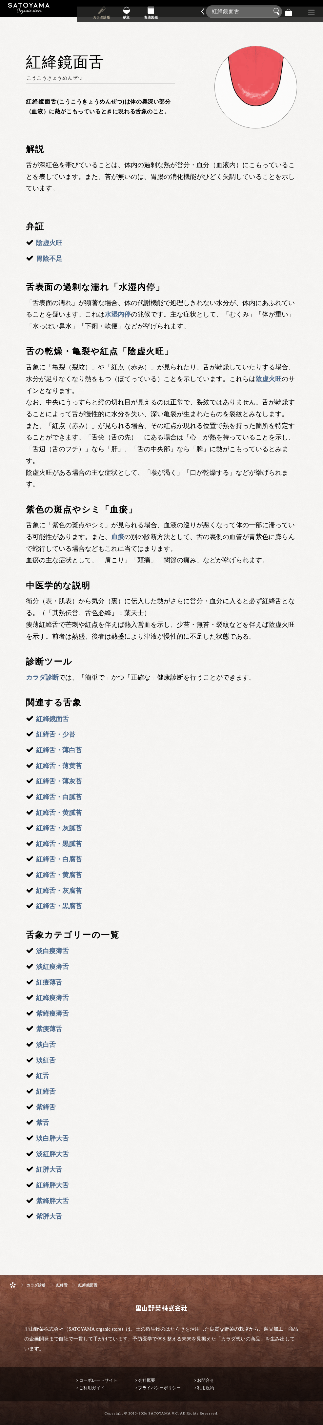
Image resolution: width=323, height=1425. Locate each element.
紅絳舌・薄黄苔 (59, 765)
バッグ (288, 11)
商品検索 (316, 10)
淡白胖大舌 (52, 1138)
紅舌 (42, 1075)
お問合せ (205, 1380)
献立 (126, 16)
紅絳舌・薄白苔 (59, 750)
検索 (277, 12)
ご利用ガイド (92, 1387)
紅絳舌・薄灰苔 (59, 781)
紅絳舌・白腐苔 (59, 859)
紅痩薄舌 (49, 982)
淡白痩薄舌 (52, 950)
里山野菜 (29, 11)
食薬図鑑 (151, 16)
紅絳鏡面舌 (52, 718)
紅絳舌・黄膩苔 (59, 812)
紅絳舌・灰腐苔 (59, 890)
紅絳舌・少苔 (55, 734)
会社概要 (146, 1380)
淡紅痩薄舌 (52, 966)
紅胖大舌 (49, 1169)
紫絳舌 (46, 1107)
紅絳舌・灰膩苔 (59, 828)
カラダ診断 (102, 16)
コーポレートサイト (98, 1380)
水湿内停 (118, 314)
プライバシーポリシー (159, 1387)
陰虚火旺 (49, 242)
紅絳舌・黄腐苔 (59, 874)
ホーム (13, 1285)
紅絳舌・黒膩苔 (59, 843)
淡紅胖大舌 (52, 1154)
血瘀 (117, 536)
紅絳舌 (46, 1091)
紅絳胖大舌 (52, 1185)
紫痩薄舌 (49, 1028)
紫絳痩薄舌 (52, 1013)
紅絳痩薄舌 (52, 997)
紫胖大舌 (49, 1216)
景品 (300, 11)
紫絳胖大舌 (52, 1200)
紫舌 (42, 1122)
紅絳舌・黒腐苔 (59, 906)
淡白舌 (46, 1044)
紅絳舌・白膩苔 (59, 796)
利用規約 (205, 1387)
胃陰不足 (49, 258)
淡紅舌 (46, 1060)
